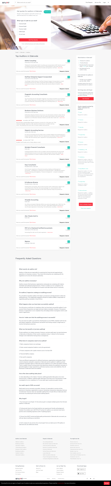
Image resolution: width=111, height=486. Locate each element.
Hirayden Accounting (31, 200)
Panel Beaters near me (75, 458)
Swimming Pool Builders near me (77, 455)
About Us (38, 468)
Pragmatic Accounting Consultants (36, 94)
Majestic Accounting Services (34, 130)
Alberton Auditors (20, 441)
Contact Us (59, 474)
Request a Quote (64, 71)
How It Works (60, 468)
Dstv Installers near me (75, 453)
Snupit (17, 52)
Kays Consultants (30, 165)
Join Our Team (39, 470)
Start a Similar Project (86, 204)
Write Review (33, 71)
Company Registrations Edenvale (50, 458)
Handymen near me (74, 456)
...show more (60, 67)
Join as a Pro (98, 2)
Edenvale (22, 52)
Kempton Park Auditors (21, 449)
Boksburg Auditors (20, 443)
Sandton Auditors (20, 453)
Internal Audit (22, 23)
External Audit (22, 26)
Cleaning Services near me (76, 449)
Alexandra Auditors (20, 455)
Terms (48, 478)
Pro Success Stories (20, 472)
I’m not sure (22, 34)
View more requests (86, 208)
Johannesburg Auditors (21, 447)
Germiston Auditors (20, 445)
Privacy (54, 478)
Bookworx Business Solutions (34, 110)
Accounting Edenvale (48, 441)
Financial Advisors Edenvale (49, 445)
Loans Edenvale (46, 453)
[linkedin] (93, 479)
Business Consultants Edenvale (50, 447)
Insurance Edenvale (47, 449)
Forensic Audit (22, 29)
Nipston (27, 241)
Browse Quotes (19, 468)
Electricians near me (75, 447)
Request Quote (60, 472)
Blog (37, 472)
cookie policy (60, 483)
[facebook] (87, 479)
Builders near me (74, 451)
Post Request (89, 2)
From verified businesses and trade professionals (33, 44)
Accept (107, 483)
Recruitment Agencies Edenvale (50, 443)
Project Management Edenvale (50, 456)
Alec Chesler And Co (31, 216)
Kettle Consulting (30, 61)
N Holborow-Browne (31, 182)
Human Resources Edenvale (49, 451)
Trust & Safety (60, 470)
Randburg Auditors (20, 451)
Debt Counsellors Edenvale (49, 455)
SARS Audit (22, 31)
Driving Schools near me (75, 443)
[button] (108, 2)
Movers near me (74, 441)
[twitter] (90, 479)
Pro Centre (18, 474)
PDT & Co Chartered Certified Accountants (38, 228)
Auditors (28, 52)
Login (104, 2)
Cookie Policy (61, 478)
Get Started (85, 98)
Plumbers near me (74, 445)
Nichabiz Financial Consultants (35, 147)
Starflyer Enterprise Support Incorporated (38, 77)
